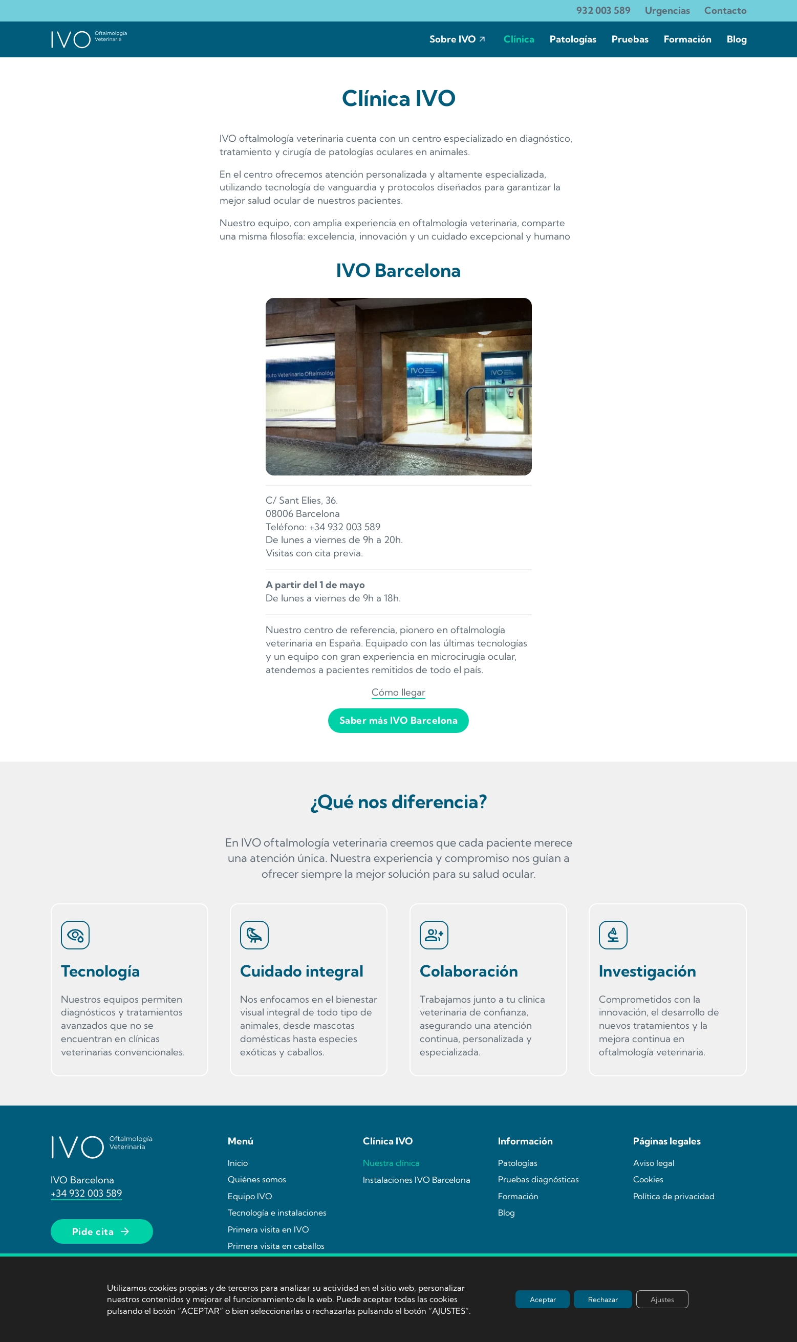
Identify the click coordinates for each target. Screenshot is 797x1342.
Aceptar (536, 1299)
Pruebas (630, 39)
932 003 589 (603, 10)
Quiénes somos (257, 1179)
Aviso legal (654, 1162)
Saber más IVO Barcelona (398, 720)
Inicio (238, 1162)
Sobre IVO (452, 39)
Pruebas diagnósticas (538, 1179)
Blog (737, 39)
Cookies (648, 1179)
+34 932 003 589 (86, 1193)
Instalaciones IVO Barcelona (416, 1180)
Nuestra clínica (391, 1162)
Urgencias (667, 10)
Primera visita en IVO (268, 1229)
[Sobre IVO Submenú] (482, 39)
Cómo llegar (398, 692)
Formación (688, 39)
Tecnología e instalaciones (277, 1212)
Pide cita (102, 1231)
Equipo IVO (250, 1196)
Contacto (725, 10)
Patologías (573, 39)
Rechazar (599, 1299)
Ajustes (661, 1299)
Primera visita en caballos (276, 1246)
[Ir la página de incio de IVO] (89, 39)
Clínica (519, 39)
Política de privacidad (674, 1196)
